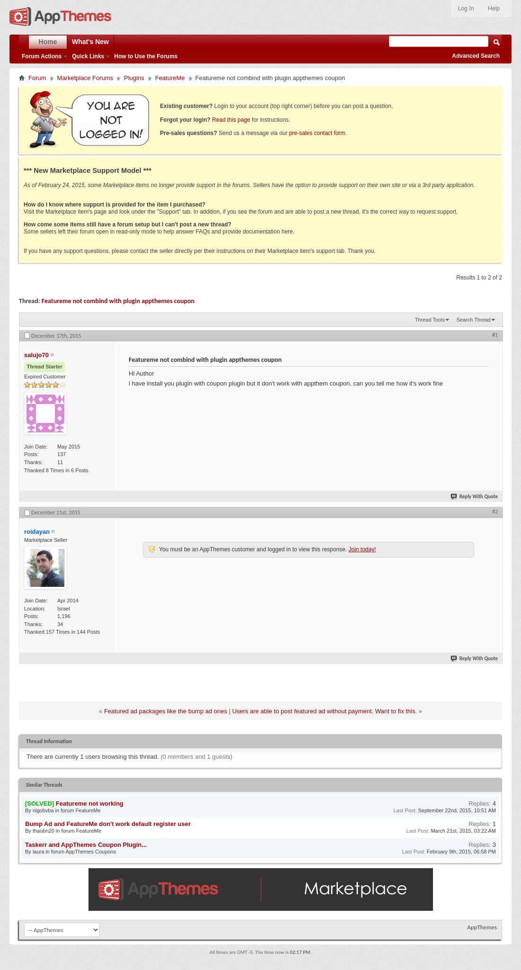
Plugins (134, 77)
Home (48, 41)
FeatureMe (170, 77)
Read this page (231, 120)
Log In (466, 8)
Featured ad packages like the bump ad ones (165, 711)
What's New (90, 41)
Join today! (362, 549)
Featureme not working (90, 803)
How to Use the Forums (145, 56)
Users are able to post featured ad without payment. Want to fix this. (324, 711)
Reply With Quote (474, 497)
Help (494, 8)
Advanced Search (476, 56)
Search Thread (473, 320)
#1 (495, 335)
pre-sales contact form (317, 133)
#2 (495, 511)
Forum (37, 77)
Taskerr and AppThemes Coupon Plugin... (86, 844)
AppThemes (482, 927)
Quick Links (88, 56)
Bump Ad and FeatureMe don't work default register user (108, 823)
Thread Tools (430, 320)
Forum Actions (42, 56)
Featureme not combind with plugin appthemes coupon (118, 301)
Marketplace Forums (85, 77)
